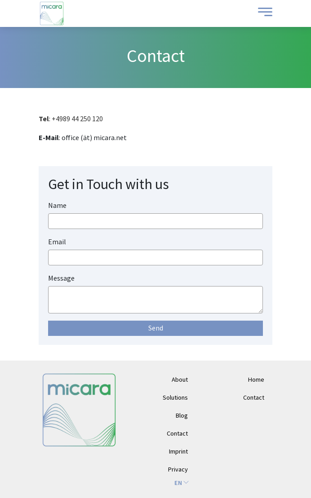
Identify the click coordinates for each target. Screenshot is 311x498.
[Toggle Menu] (262, 13)
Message (61, 277)
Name (57, 205)
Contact (253, 397)
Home (256, 379)
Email (57, 241)
